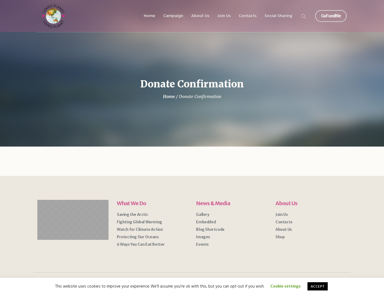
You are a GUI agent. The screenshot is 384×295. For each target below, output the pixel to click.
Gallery (202, 214)
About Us (283, 229)
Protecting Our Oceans (138, 237)
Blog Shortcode (210, 229)
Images (203, 237)
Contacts (284, 222)
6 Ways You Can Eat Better (141, 244)
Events (202, 244)
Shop (280, 237)
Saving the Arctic (132, 214)
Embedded (206, 222)
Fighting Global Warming (139, 222)
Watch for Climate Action (140, 229)
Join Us (281, 214)
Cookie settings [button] (285, 286)
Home (169, 96)
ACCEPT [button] (318, 286)
